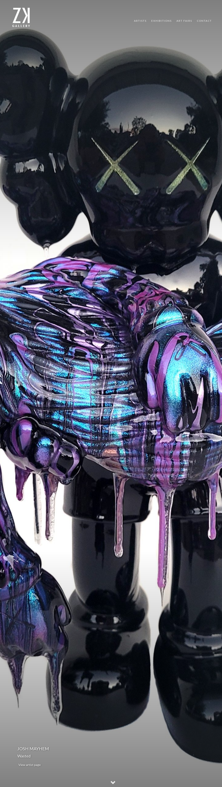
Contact (204, 20)
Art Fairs (184, 20)
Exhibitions (161, 20)
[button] (113, 783)
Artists (140, 20)
